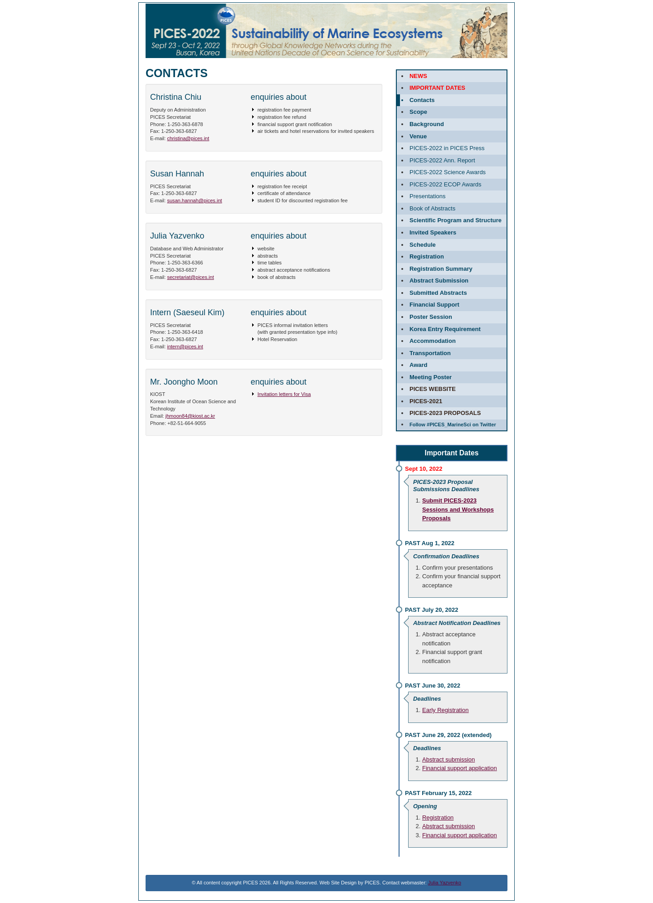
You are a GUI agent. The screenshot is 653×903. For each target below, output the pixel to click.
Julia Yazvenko (444, 882)
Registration (437, 817)
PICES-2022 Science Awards (447, 172)
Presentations (427, 196)
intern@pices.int (185, 346)
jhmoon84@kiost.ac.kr (190, 416)
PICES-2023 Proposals (445, 413)
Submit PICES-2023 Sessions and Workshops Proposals (458, 509)
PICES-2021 (425, 401)
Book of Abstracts (432, 208)
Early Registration (445, 710)
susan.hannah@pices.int (194, 200)
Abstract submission (448, 759)
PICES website (432, 389)
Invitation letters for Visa (284, 394)
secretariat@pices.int (190, 277)
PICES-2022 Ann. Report (442, 160)
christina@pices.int (188, 138)
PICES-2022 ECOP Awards (445, 184)
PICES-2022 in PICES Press (446, 148)
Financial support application (459, 768)
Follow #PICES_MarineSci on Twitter (452, 424)
